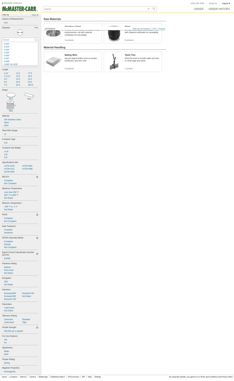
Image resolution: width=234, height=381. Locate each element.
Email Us (213, 3)
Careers (32, 377)
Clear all (35, 15)
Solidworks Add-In (58, 377)
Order (198, 9)
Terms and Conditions (209, 377)
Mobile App (43, 377)
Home (4, 377)
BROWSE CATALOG (13, 3)
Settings (97, 377)
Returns (23, 377)
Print (154, 29)
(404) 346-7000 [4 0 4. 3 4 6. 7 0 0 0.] (197, 3)
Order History (219, 9)
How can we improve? (141, 29)
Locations (13, 377)
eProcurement (73, 377)
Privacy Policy (227, 377)
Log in (226, 3)
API (83, 377)
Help (90, 377)
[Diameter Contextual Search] (20, 40)
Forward (161, 29)
